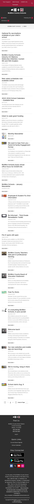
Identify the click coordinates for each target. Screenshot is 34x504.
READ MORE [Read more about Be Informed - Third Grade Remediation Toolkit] (11, 230)
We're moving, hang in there (19, 367)
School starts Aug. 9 (16, 384)
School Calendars (16, 445)
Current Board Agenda (16, 442)
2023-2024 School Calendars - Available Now (13, 99)
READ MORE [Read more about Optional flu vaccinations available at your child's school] (5, 50)
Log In (16, 434)
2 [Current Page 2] (10, 402)
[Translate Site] (28, 18)
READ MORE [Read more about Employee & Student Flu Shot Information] (11, 211)
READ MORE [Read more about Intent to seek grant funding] (5, 129)
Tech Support (6, 2)
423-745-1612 (16, 429)
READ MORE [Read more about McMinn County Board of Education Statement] (11, 287)
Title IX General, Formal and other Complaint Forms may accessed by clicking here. (17, 489)
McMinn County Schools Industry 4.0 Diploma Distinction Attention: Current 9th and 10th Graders (13, 58)
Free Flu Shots (13, 292)
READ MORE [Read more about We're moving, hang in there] (11, 380)
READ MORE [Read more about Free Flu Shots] (11, 305)
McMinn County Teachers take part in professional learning (18, 255)
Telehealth (15, 4)
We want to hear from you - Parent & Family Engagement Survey (19, 145)
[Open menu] (4, 18)
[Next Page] (16, 402)
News (25, 26)
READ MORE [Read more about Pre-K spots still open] (5, 248)
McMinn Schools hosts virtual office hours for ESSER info (13, 166)
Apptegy (20, 502)
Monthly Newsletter (15, 134)
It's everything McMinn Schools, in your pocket (17, 311)
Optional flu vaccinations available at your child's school (11, 35)
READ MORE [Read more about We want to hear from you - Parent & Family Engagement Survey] (11, 160)
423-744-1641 (16, 431)
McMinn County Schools (14, 26)
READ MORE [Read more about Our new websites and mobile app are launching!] (11, 362)
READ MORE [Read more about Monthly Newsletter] (11, 138)
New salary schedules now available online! (12, 80)
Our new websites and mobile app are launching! (19, 348)
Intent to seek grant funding (12, 116)
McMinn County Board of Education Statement (17, 275)
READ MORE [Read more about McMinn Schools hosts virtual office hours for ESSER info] (5, 180)
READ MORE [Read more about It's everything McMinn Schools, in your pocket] (11, 325)
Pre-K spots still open (10, 235)
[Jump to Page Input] (26, 402)
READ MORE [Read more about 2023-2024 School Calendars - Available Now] (5, 111)
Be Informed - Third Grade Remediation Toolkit (18, 216)
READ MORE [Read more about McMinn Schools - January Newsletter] (5, 191)
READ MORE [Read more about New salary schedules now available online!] (5, 94)
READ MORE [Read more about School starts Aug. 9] (11, 398)
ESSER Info (24, 2)
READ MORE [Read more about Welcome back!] (11, 342)
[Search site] (32, 3)
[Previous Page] (5, 402)
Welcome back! (14, 329)
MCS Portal (16, 2)
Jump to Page (21, 402)
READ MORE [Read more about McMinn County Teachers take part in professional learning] (11, 270)
